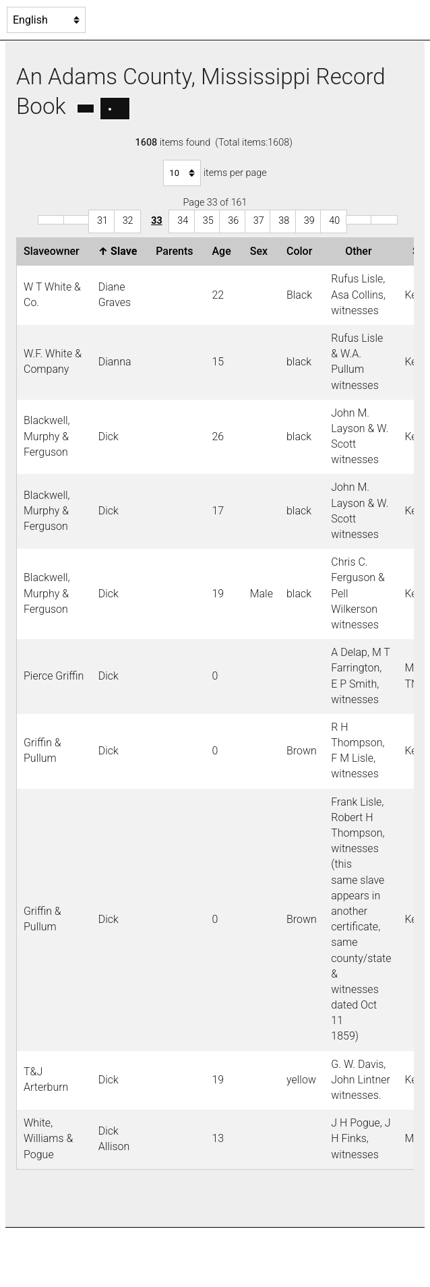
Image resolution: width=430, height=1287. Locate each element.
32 (128, 221)
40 (334, 221)
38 (283, 221)
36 (233, 221)
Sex (261, 251)
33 (156, 221)
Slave (120, 251)
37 (258, 221)
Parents (177, 251)
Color (301, 251)
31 (102, 221)
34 (182, 221)
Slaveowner (54, 251)
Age (224, 251)
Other (361, 251)
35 (208, 221)
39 (309, 221)
